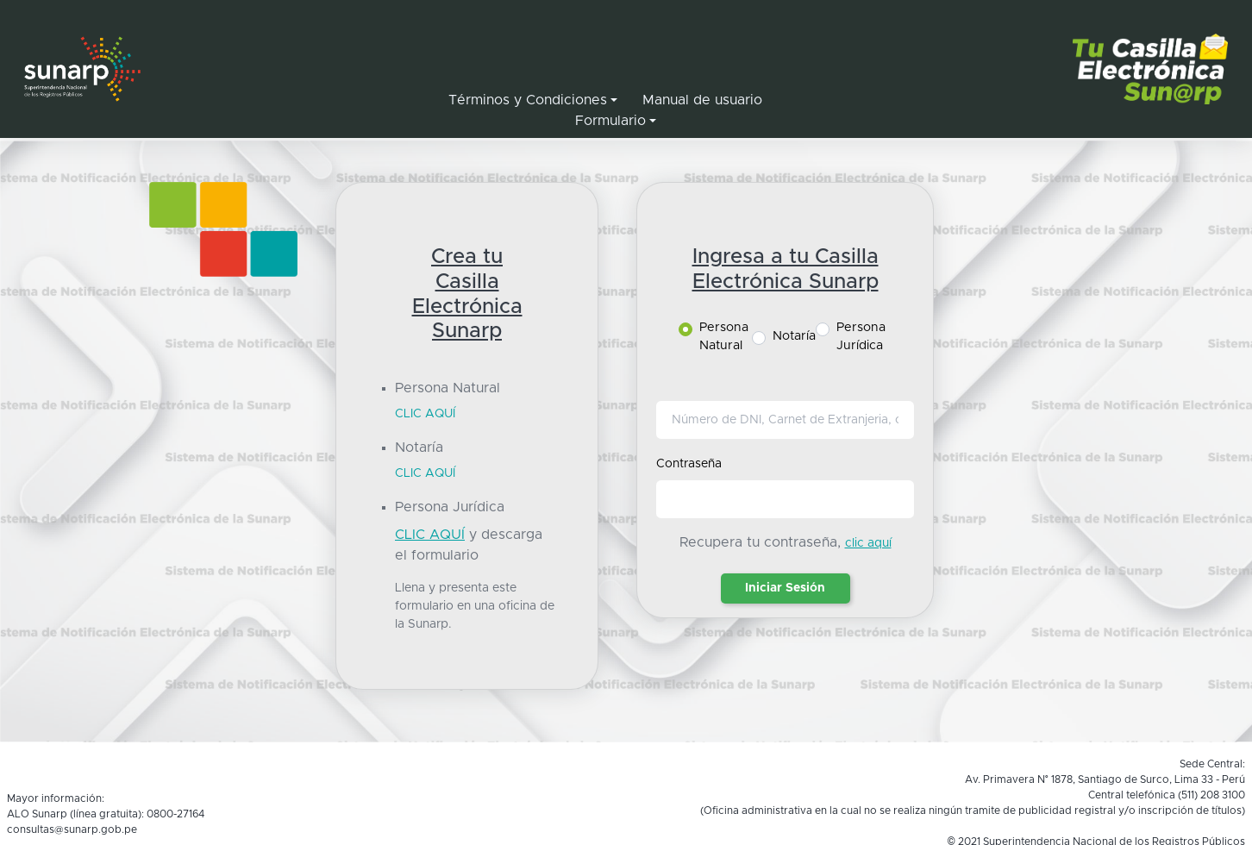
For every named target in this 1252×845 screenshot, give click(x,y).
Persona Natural (723, 337)
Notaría (794, 336)
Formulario (610, 121)
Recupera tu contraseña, (760, 542)
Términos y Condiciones (527, 100)
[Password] (785, 499)
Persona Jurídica (861, 337)
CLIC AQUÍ (425, 414)
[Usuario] (785, 420)
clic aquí (868, 543)
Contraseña (689, 464)
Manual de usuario (702, 100)
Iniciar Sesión (785, 588)
